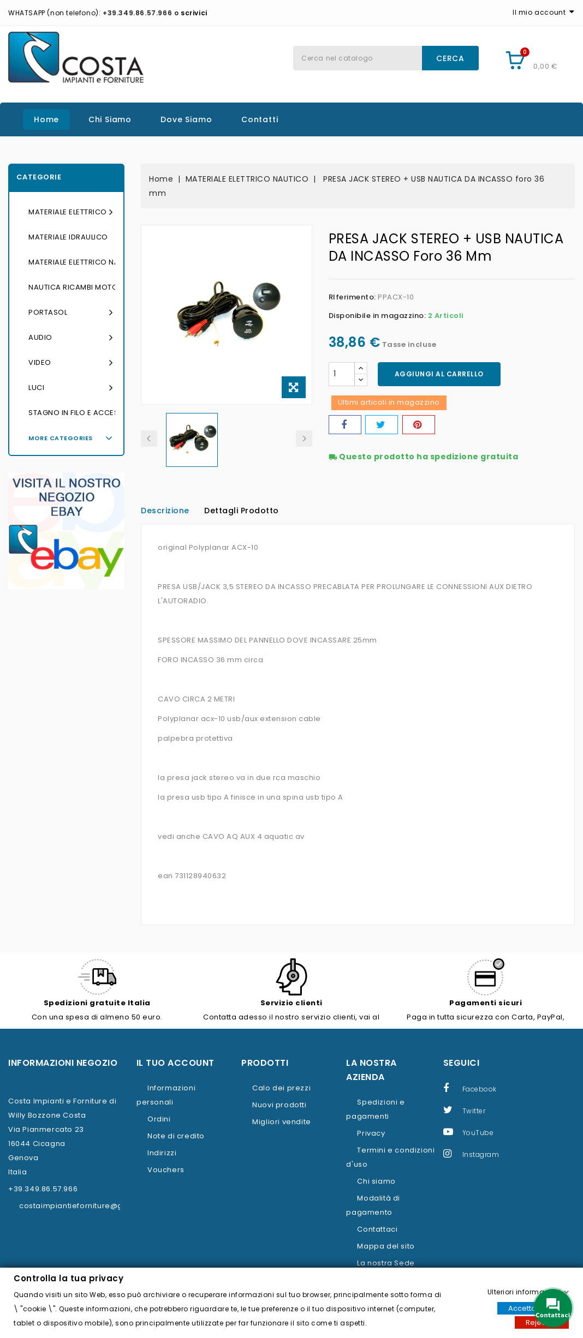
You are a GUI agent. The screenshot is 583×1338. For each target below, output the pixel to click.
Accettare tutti (533, 1308)
